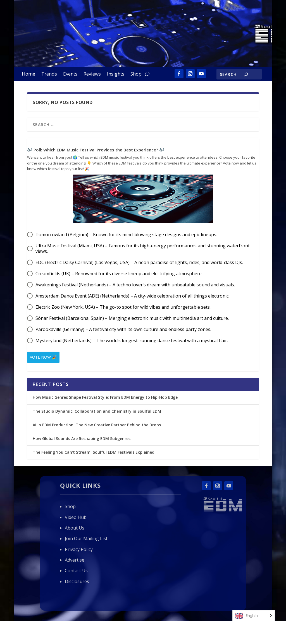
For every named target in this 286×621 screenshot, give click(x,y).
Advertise (74, 560)
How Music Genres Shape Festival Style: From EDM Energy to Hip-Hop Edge (105, 397)
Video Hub (76, 517)
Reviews (92, 74)
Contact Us (76, 570)
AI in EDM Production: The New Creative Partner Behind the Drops (97, 424)
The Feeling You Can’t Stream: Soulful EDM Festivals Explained (93, 452)
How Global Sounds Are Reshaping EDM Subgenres (81, 438)
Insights (115, 74)
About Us (74, 528)
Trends (49, 74)
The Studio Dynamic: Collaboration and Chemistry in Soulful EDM (97, 411)
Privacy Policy (79, 549)
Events (70, 74)
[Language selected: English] (253, 615)
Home (28, 74)
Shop (136, 74)
